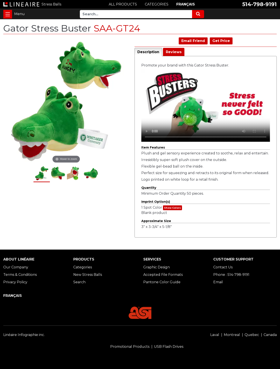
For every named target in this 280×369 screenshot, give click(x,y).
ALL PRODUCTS (123, 4)
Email (218, 282)
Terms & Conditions (20, 275)
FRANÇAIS (185, 4)
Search (79, 282)
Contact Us (223, 267)
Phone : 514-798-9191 (231, 275)
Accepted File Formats (163, 275)
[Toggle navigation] (7, 14)
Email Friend (193, 41)
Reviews (174, 52)
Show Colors (172, 207)
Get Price (221, 41)
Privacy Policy (15, 282)
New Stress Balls (87, 275)
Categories (82, 267)
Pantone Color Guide (161, 282)
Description (148, 52)
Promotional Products (129, 347)
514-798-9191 (259, 4)
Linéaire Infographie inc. (24, 335)
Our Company (15, 267)
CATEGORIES (156, 4)
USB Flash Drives (168, 347)
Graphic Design (156, 267)
